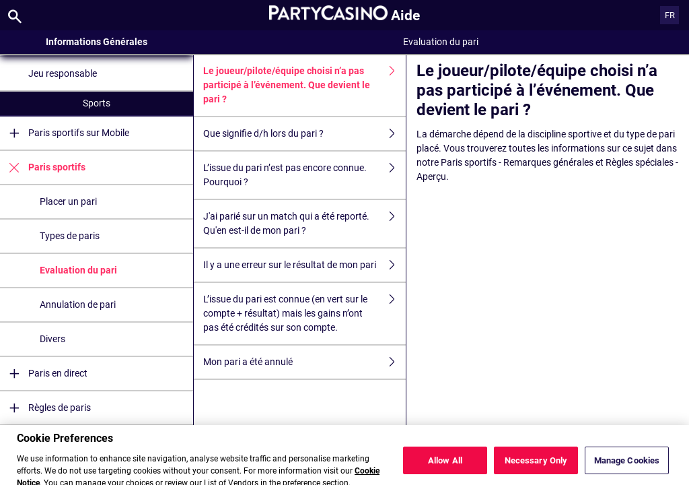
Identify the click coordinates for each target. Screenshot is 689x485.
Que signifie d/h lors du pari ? (304, 133)
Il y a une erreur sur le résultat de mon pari (304, 265)
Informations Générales (96, 41)
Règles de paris (45, 407)
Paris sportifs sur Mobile (64, 133)
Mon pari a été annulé (304, 362)
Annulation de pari (78, 304)
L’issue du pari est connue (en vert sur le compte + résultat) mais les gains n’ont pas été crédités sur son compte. (304, 313)
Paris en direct (43, 373)
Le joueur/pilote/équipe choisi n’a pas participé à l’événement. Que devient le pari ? (304, 85)
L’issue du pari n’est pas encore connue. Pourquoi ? (304, 175)
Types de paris (70, 235)
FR (670, 15)
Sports (96, 103)
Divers (52, 338)
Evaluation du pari (78, 270)
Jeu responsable (62, 73)
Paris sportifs (42, 167)
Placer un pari (68, 201)
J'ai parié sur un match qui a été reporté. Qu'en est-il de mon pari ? (304, 223)
